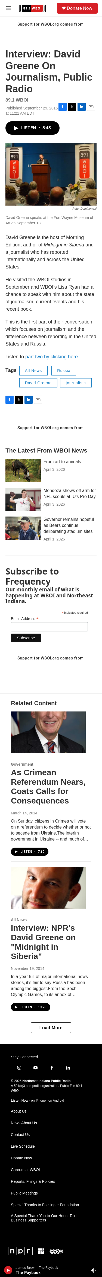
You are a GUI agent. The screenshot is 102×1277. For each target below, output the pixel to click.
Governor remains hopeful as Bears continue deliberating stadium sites (69, 525)
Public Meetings (24, 1193)
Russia (63, 370)
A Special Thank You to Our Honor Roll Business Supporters (43, 1218)
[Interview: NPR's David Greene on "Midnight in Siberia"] (48, 888)
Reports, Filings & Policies (33, 1182)
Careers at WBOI (25, 1170)
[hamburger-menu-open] (8, 8)
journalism (76, 383)
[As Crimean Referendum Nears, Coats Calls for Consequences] (48, 732)
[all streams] (95, 1270)
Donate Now (79, 8)
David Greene (38, 383)
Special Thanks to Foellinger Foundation (45, 1205)
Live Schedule (23, 1146)
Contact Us (20, 1135)
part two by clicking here (51, 356)
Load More (51, 1027)
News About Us (24, 1123)
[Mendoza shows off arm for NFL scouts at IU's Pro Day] (23, 499)
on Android (56, 1100)
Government (22, 764)
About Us (19, 1111)
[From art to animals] (23, 470)
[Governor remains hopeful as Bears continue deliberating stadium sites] (23, 528)
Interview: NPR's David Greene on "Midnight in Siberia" (43, 942)
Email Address (25, 618)
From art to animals (62, 461)
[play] (8, 1270)
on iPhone (38, 1100)
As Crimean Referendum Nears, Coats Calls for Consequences (48, 786)
